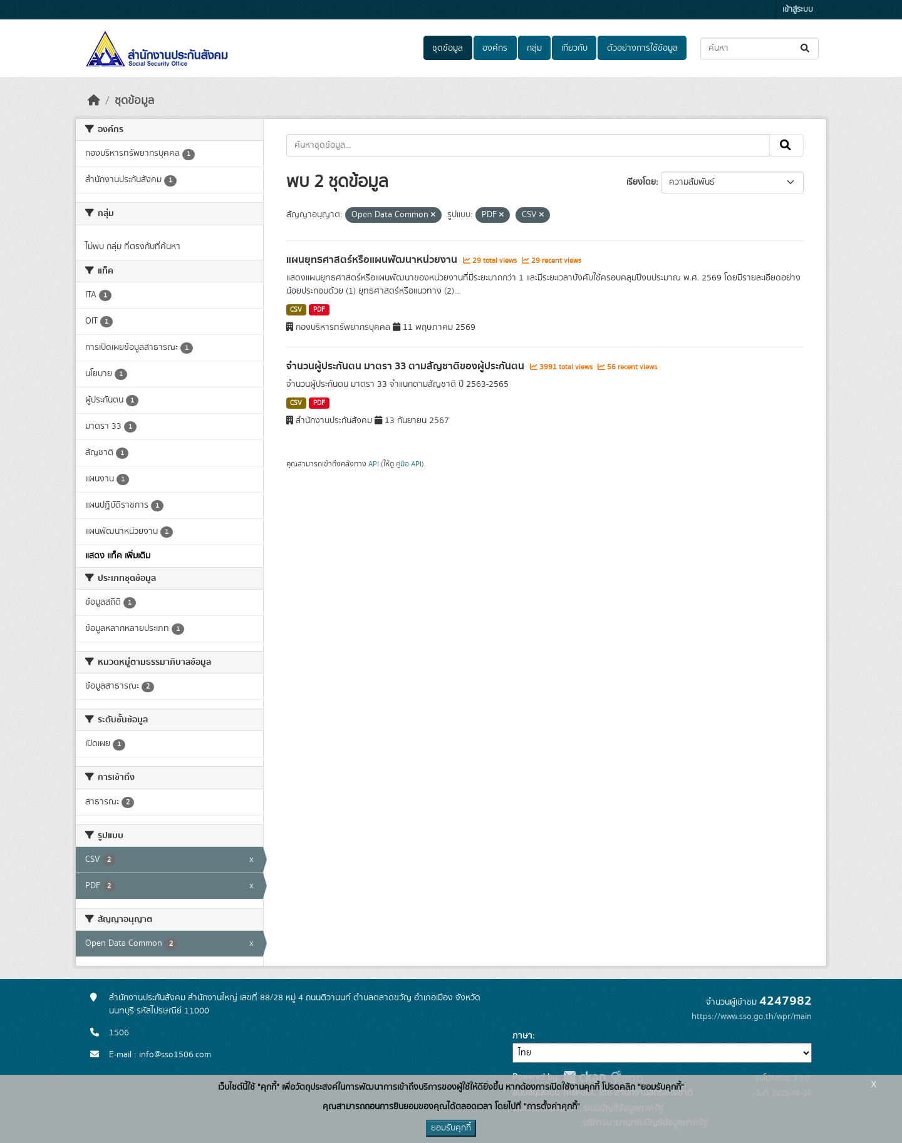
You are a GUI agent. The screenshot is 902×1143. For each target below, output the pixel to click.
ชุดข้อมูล (447, 48)
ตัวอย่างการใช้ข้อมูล (642, 48)
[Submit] (805, 48)
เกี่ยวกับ (574, 48)
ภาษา (522, 1036)
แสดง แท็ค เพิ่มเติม (117, 556)
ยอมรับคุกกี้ (451, 1128)
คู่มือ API (409, 463)
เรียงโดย (641, 182)
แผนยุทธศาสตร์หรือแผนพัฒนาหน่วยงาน (373, 260)
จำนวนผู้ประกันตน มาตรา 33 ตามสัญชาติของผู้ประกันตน (406, 366)
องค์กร (494, 48)
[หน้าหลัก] (94, 101)
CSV (296, 310)
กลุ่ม (534, 48)
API (373, 463)
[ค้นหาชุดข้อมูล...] (759, 48)
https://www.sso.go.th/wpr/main (752, 1016)
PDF (319, 310)
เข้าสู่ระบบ (797, 10)
